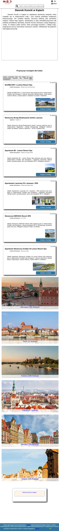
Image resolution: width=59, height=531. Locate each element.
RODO (37, 528)
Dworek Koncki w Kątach (29, 492)
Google (28, 525)
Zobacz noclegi (45, 109)
